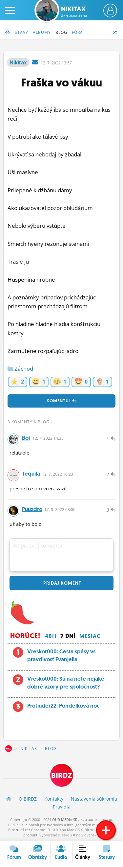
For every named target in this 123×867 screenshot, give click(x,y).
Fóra (77, 32)
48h (50, 636)
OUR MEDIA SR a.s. (68, 819)
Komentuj (62, 401)
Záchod (20, 368)
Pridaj (61, 583)
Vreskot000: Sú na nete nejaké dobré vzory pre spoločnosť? (65, 682)
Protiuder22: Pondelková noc (63, 705)
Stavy (21, 32)
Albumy (42, 32)
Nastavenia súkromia (94, 799)
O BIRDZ (28, 799)
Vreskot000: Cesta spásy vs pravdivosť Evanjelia (61, 655)
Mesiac (90, 636)
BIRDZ (8, 749)
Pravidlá (62, 807)
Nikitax (74, 11)
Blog (61, 32)
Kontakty (53, 799)
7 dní (67, 636)
